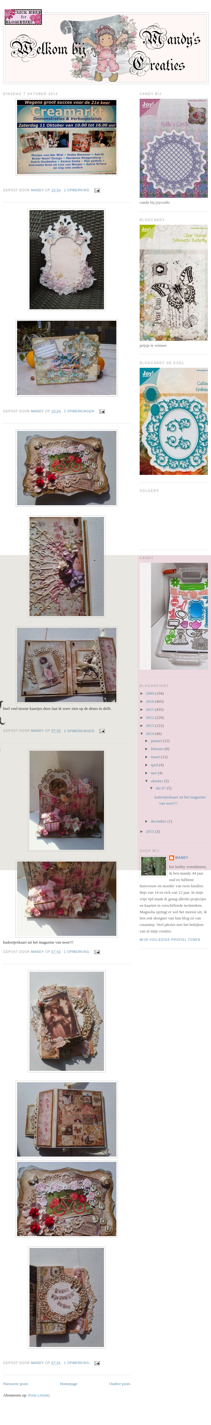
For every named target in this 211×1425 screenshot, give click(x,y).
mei (154, 773)
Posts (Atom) (39, 1395)
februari (157, 748)
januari (157, 740)
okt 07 (161, 788)
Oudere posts (119, 1383)
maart (156, 756)
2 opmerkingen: (80, 411)
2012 (150, 717)
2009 (150, 693)
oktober (157, 781)
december (159, 821)
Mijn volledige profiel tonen (170, 939)
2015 (150, 831)
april (155, 764)
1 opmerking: (78, 190)
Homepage (68, 1383)
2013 (150, 725)
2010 (150, 701)
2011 (150, 709)
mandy (181, 857)
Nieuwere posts (15, 1383)
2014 (150, 733)
